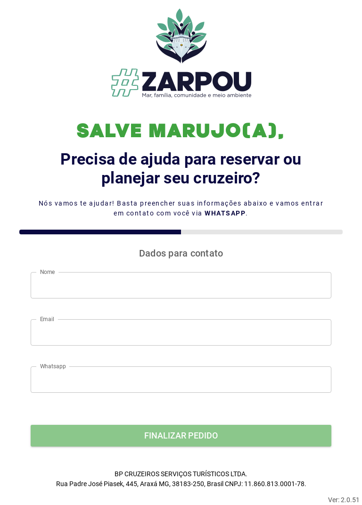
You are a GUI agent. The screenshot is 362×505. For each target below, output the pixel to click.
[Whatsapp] (181, 379)
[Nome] (181, 285)
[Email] (181, 332)
